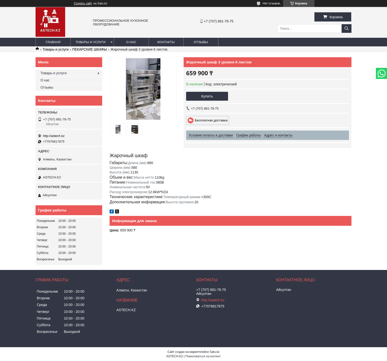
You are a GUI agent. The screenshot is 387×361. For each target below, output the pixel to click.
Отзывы (201, 42)
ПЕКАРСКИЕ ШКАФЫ (89, 49)
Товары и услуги (91, 42)
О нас (131, 42)
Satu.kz (214, 352)
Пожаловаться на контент (203, 356)
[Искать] (346, 28)
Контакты (165, 42)
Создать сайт (83, 3)
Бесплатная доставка (211, 120)
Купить (207, 96)
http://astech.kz (53, 136)
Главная (53, 42)
